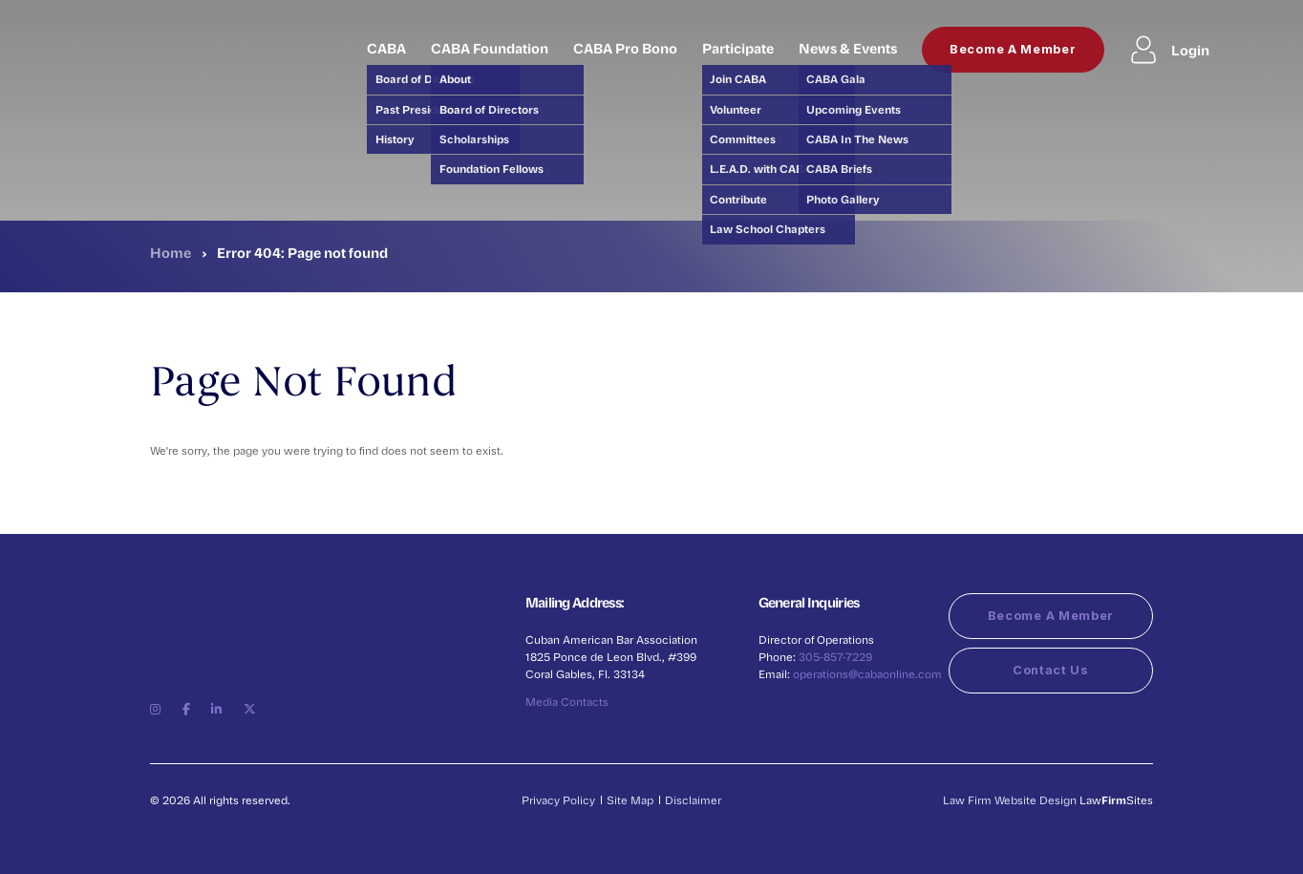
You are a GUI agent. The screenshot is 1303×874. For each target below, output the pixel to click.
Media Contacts (567, 701)
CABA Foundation (489, 47)
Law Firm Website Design (1010, 800)
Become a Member (1013, 49)
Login (1169, 49)
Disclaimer (693, 800)
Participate (738, 47)
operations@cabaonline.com (867, 674)
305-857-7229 (835, 657)
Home (170, 252)
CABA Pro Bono (625, 47)
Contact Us (1051, 670)
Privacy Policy (558, 800)
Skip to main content (0, 0)
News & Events (848, 47)
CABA (386, 47)
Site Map (630, 800)
